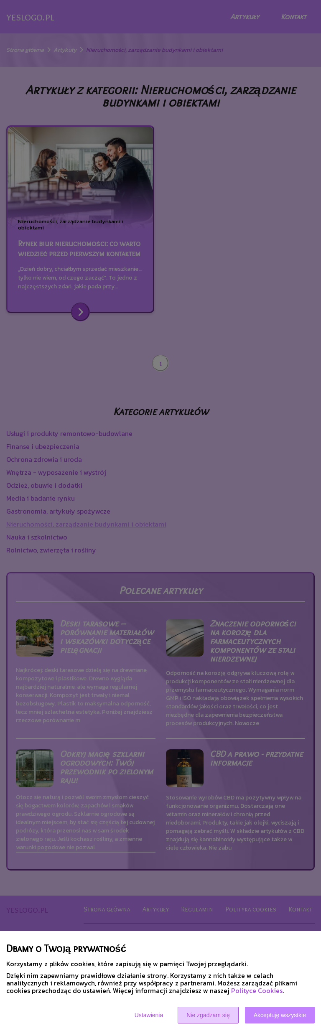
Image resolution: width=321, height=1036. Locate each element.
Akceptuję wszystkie (280, 1015)
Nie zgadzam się (208, 1015)
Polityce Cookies (257, 990)
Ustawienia (149, 1015)
